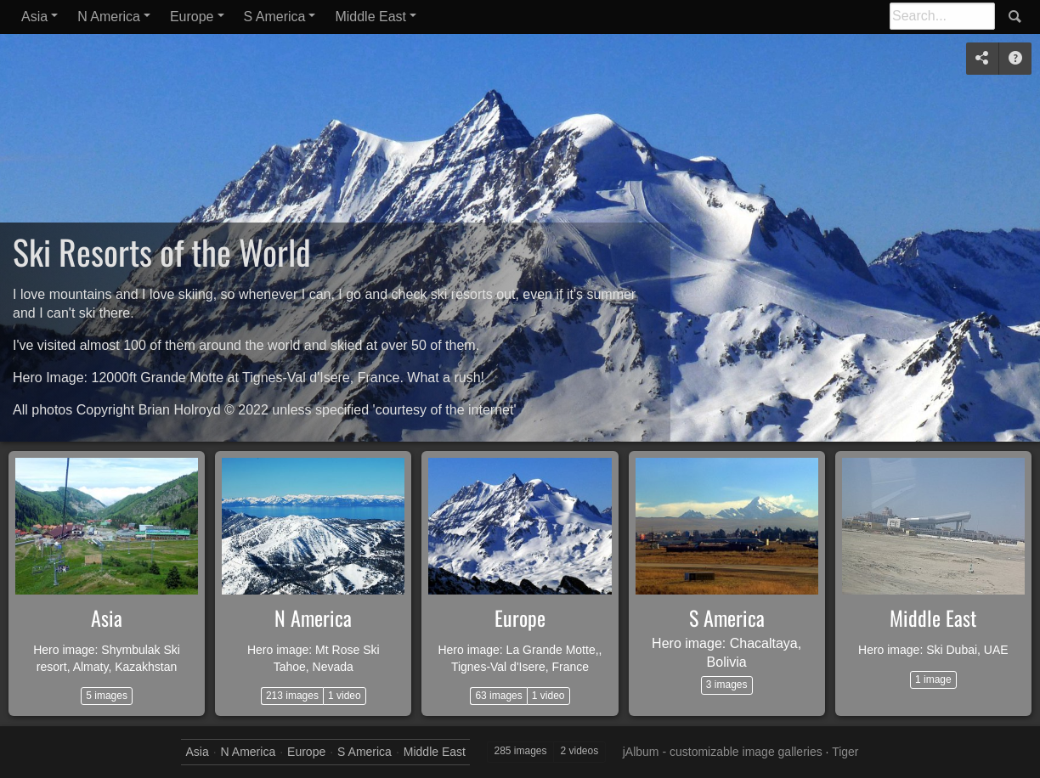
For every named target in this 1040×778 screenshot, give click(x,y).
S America (275, 16)
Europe (192, 16)
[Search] (942, 16)
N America (108, 16)
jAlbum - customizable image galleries (722, 751)
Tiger (845, 751)
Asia (34, 16)
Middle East (370, 16)
